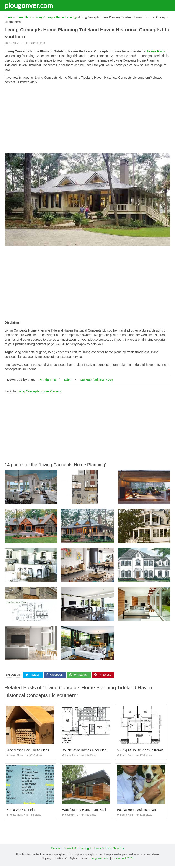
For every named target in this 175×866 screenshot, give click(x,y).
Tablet (68, 379)
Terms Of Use (101, 848)
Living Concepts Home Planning (39, 391)
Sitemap (56, 848)
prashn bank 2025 (122, 858)
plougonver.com (29, 5)
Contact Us (70, 848)
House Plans (12, 43)
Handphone (47, 379)
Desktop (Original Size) (96, 379)
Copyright (85, 848)
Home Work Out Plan (21, 809)
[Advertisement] (87, 120)
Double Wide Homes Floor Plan (84, 750)
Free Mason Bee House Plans (27, 750)
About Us (118, 848)
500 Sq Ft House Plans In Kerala (140, 750)
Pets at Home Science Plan (136, 809)
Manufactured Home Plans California (88, 809)
